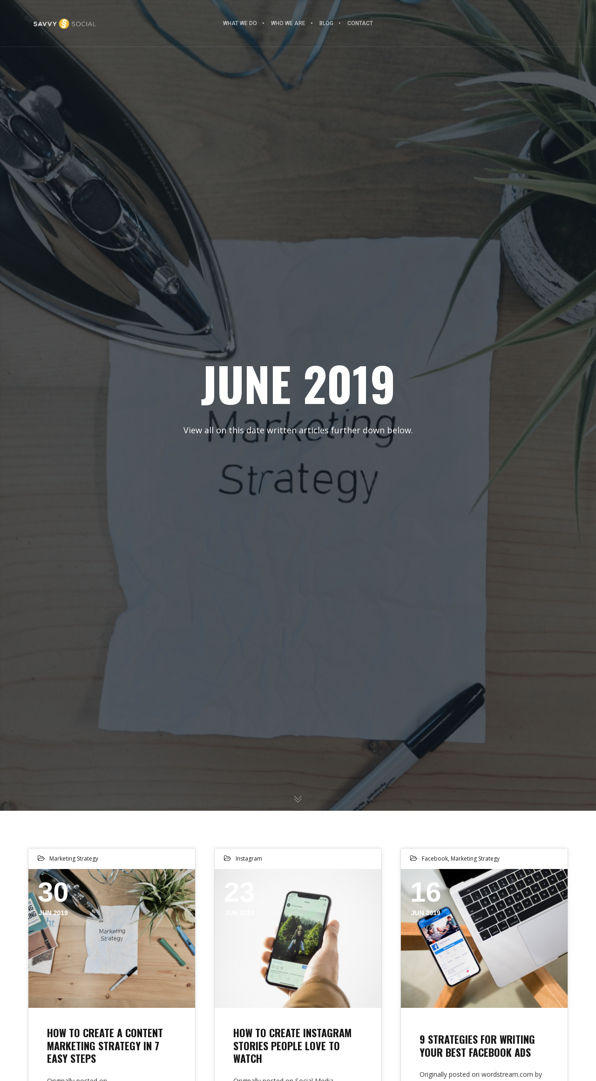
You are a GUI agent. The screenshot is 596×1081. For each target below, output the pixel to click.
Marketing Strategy (73, 858)
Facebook (435, 858)
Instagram (249, 858)
